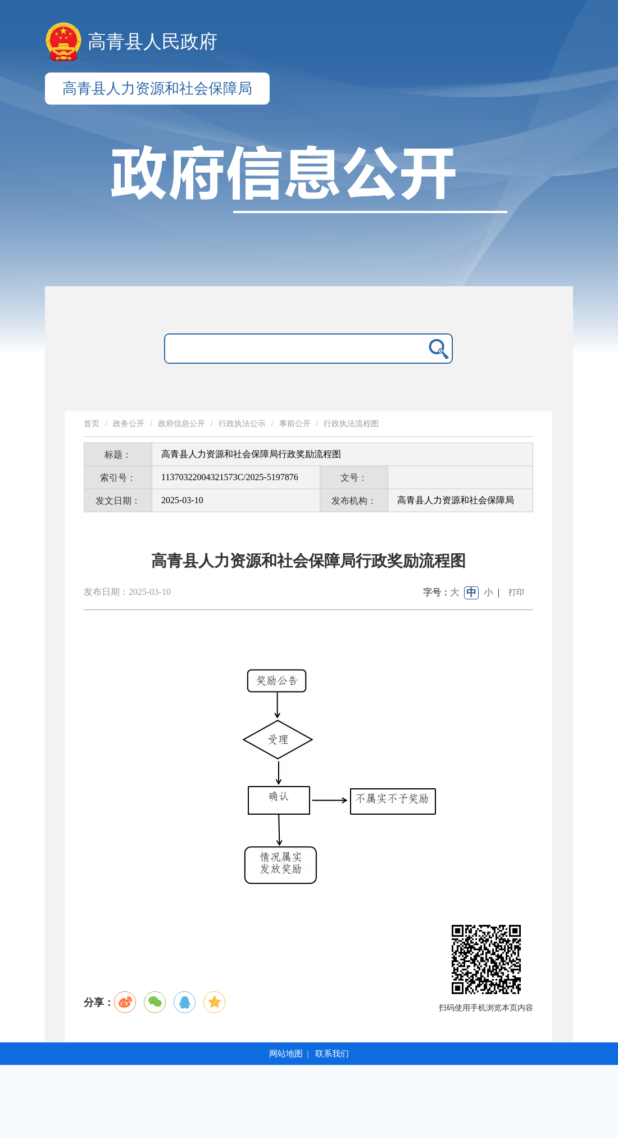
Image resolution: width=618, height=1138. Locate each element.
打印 (516, 592)
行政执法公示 (242, 423)
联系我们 (332, 1053)
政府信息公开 (181, 423)
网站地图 (286, 1053)
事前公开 (295, 423)
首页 (91, 423)
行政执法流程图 (351, 423)
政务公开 (128, 423)
